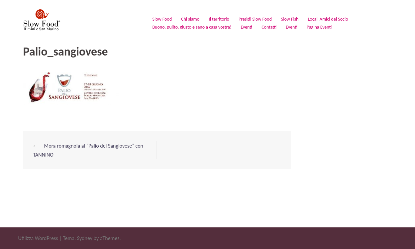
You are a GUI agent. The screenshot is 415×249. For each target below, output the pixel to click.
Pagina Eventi (319, 27)
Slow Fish (290, 19)
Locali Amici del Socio (328, 19)
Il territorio (219, 19)
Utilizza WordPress (38, 238)
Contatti (268, 27)
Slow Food (162, 19)
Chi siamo (190, 19)
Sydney (84, 238)
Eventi (246, 27)
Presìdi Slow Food (255, 19)
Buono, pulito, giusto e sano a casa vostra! (192, 27)
